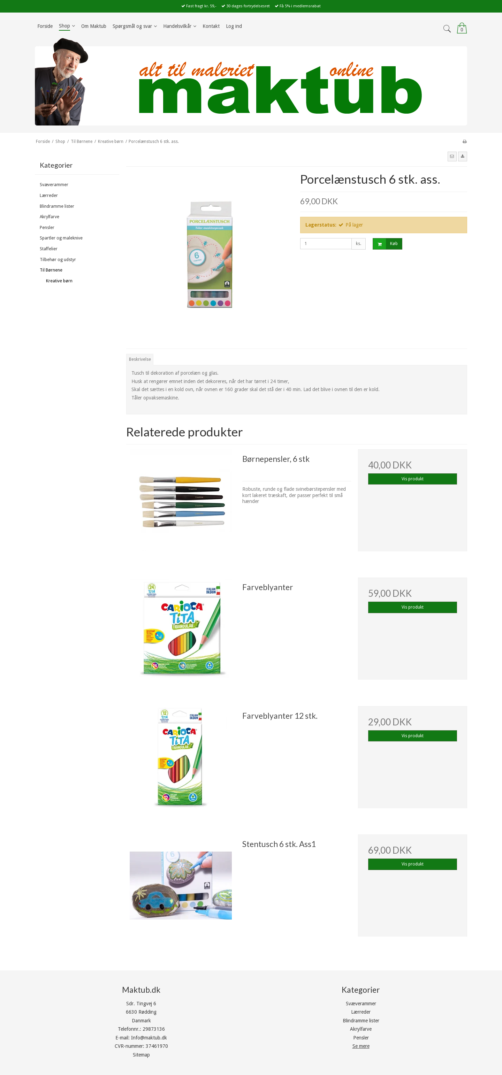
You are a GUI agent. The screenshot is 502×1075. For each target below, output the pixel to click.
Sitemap (141, 1055)
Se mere (361, 1046)
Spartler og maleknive (61, 238)
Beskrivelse (140, 359)
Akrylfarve (49, 216)
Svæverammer (54, 184)
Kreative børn (59, 281)
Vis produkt (413, 478)
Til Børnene (51, 270)
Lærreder (49, 195)
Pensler (47, 227)
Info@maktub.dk (149, 1037)
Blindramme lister (57, 206)
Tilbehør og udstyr (58, 259)
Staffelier (49, 248)
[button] (452, 156)
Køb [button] (385, 243)
